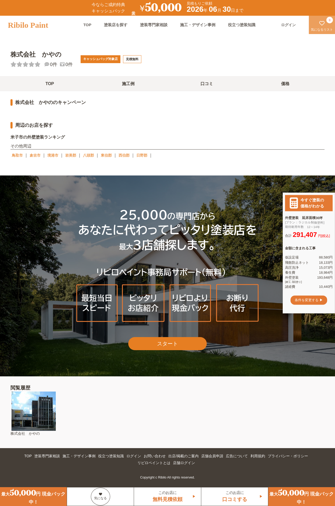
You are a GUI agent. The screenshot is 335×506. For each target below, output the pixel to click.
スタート (167, 343)
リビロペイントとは (153, 463)
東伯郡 (106, 155)
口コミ (206, 83)
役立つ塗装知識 (241, 25)
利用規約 (257, 456)
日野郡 (141, 155)
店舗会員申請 (212, 456)
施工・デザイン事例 (197, 25)
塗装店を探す (115, 25)
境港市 (52, 155)
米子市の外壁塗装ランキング (37, 137)
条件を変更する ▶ (309, 300)
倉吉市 (35, 155)
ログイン (133, 456)
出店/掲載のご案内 (183, 456)
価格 (285, 83)
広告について (237, 456)
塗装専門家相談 (154, 25)
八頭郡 (88, 155)
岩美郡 (70, 155)
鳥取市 (17, 155)
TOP (87, 25)
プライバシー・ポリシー (288, 456)
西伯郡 (124, 155)
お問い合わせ (155, 456)
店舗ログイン (184, 463)
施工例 (128, 83)
